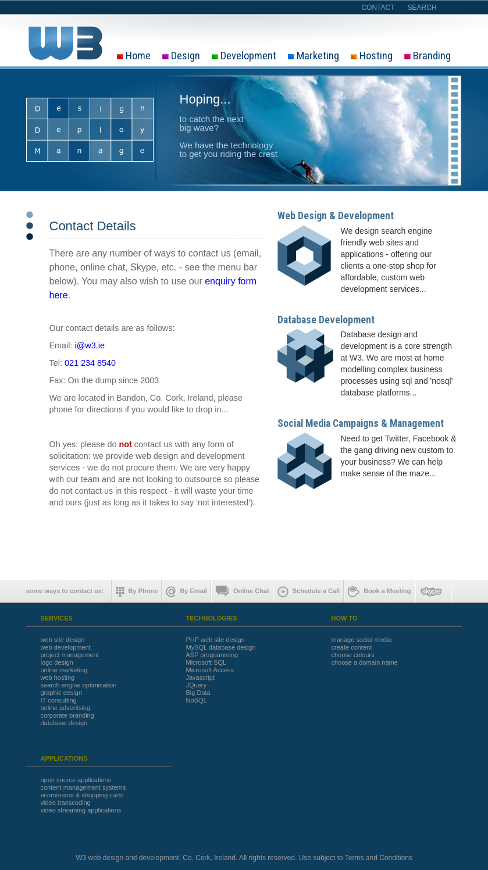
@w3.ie (91, 345)
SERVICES (57, 618)
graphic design (62, 693)
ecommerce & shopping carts (82, 795)
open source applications (76, 780)
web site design (63, 640)
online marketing (64, 670)
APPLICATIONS (64, 758)
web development (66, 647)
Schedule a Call (308, 591)
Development (244, 56)
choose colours (353, 655)
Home (134, 56)
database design (64, 723)
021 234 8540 (90, 363)
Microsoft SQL (206, 662)
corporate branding (67, 715)
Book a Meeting (379, 591)
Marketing (313, 56)
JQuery (196, 685)
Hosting (372, 56)
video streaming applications (81, 810)
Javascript (200, 678)
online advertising (66, 708)
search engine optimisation (79, 685)
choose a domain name (365, 662)
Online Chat (242, 591)
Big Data (198, 693)
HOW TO (345, 618)
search (421, 7)
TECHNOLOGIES (211, 618)
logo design (57, 662)
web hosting (58, 678)
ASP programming (212, 655)
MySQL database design (221, 647)
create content (352, 647)
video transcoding (66, 803)
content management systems (83, 788)
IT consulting (59, 700)
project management (70, 655)
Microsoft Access (210, 670)
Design (181, 56)
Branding (427, 56)
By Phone (137, 592)
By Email (186, 591)
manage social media (362, 640)
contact (377, 7)
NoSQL (196, 700)
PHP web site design (215, 640)
